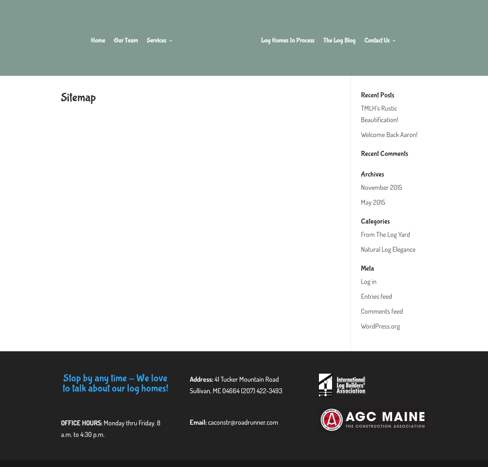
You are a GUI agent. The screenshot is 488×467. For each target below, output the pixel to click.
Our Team (126, 41)
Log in (369, 281)
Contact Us (377, 41)
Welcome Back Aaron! (389, 134)
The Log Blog (339, 41)
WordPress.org (380, 325)
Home (98, 41)
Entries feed (376, 296)
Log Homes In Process (287, 41)
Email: (199, 422)
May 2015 (373, 202)
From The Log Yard (385, 234)
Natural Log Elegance (388, 249)
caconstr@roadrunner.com (243, 422)
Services (156, 41)
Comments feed (382, 311)
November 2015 (381, 187)
